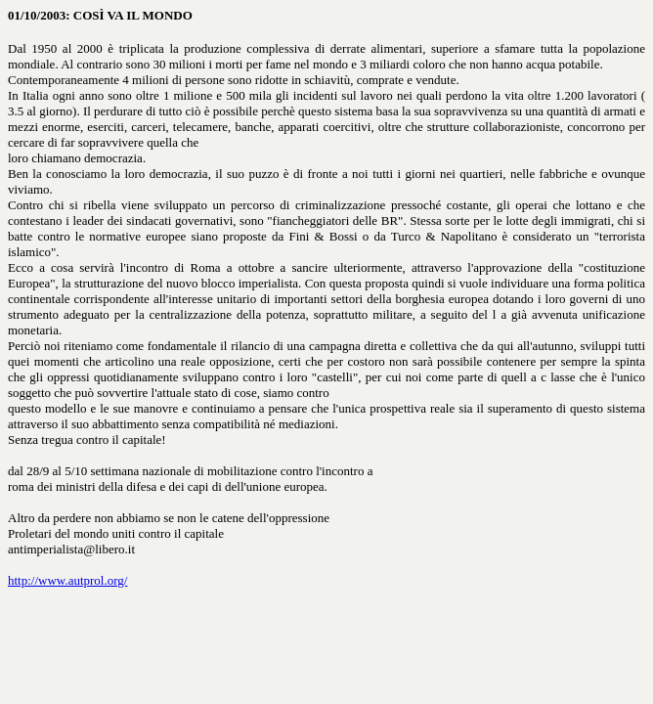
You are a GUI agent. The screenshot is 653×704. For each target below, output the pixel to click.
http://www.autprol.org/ (67, 580)
